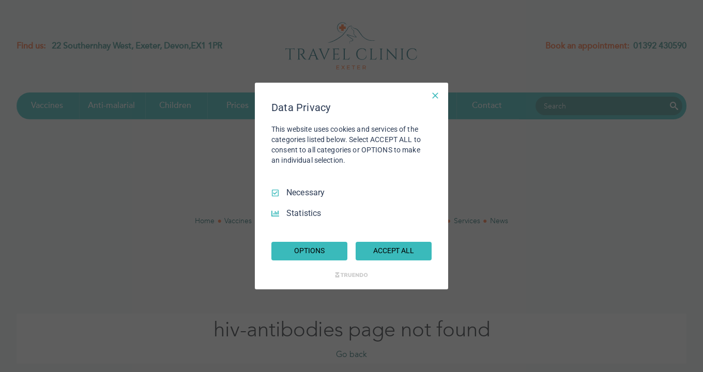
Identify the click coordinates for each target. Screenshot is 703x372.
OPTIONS (309, 250)
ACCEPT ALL (393, 250)
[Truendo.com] (351, 275)
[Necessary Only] (435, 96)
